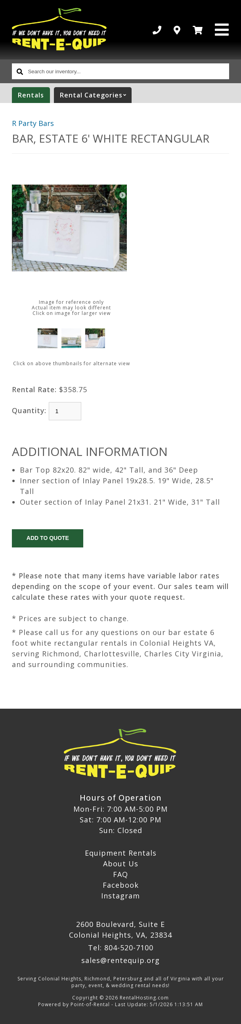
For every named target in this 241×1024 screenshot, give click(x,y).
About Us (120, 863)
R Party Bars (33, 123)
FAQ (120, 874)
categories (96, 95)
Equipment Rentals (121, 853)
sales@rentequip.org (120, 960)
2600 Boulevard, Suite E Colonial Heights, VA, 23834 (120, 929)
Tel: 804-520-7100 (120, 947)
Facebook (121, 885)
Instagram (120, 895)
